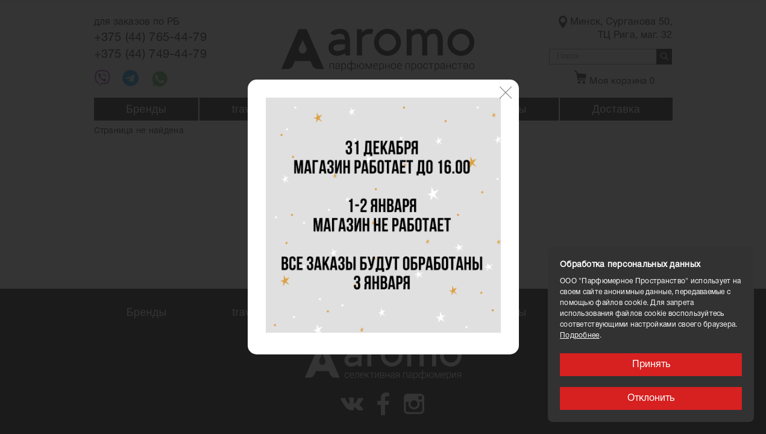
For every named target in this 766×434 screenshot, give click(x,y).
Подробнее (580, 335)
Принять (651, 364)
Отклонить (650, 398)
